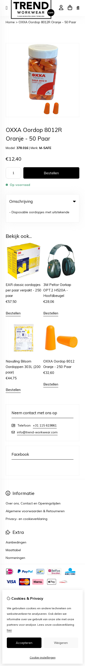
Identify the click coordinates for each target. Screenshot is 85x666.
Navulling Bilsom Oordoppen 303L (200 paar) (23, 352)
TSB (33, 582)
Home (10, 22)
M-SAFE (45, 148)
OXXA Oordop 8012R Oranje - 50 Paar (47, 22)
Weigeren (61, 643)
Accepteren (24, 643)
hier (9, 630)
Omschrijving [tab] (42, 201)
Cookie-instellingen (43, 657)
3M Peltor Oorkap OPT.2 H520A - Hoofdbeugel (57, 276)
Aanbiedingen (16, 528)
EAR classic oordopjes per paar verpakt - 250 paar (23, 276)
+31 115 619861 (45, 411)
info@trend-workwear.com (37, 418)
